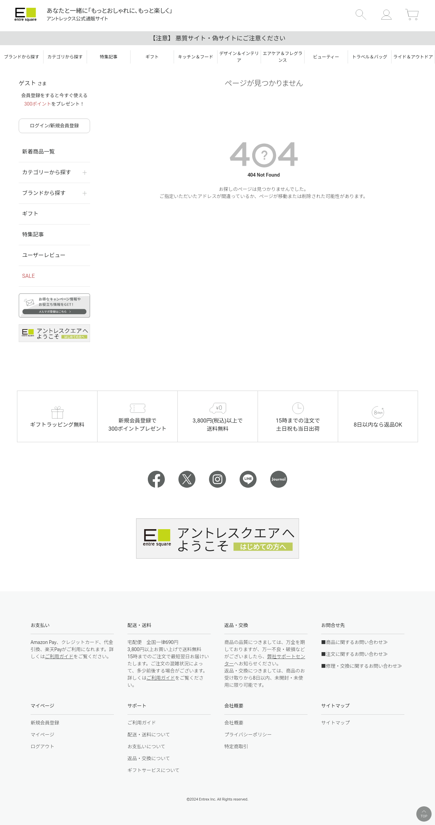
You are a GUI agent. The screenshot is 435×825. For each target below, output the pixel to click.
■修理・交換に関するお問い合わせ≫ (361, 666)
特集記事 (33, 234)
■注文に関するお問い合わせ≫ (354, 654)
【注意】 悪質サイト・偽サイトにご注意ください (217, 38)
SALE (28, 276)
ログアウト (42, 746)
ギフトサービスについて (153, 770)
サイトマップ (335, 722)
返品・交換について (148, 758)
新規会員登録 (45, 722)
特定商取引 (236, 746)
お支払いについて (146, 746)
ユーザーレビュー (44, 255)
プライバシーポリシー (248, 734)
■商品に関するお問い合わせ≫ (354, 642)
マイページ (42, 734)
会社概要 (233, 722)
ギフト (30, 214)
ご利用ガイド (59, 656)
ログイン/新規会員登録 (54, 125)
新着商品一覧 (38, 151)
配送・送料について (148, 734)
